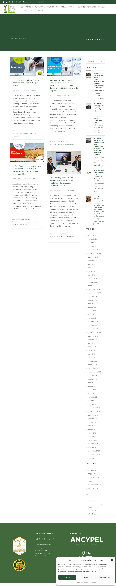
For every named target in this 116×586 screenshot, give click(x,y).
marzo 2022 (92, 397)
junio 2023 (92, 347)
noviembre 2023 (94, 332)
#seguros (34, 133)
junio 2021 (92, 429)
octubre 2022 (93, 375)
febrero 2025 (93, 282)
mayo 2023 (92, 350)
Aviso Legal (93, 582)
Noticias (91, 481)
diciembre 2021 (94, 408)
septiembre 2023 (94, 340)
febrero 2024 (93, 322)
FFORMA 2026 (93, 478)
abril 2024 (92, 314)
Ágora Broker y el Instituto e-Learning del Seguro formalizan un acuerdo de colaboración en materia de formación (98, 205)
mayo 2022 (92, 390)
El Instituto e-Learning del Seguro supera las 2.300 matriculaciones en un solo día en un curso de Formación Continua (99, 146)
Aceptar (67, 577)
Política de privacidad (82, 582)
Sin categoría (26, 219)
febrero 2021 (93, 444)
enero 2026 (92, 246)
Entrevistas (92, 470)
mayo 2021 (92, 433)
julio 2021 (91, 426)
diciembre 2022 (94, 368)
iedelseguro (16, 136)
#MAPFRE (33, 222)
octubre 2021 (93, 415)
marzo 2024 (92, 318)
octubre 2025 (93, 257)
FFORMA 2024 (93, 474)
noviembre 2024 (94, 293)
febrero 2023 (93, 361)
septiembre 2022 (94, 379)
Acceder (91, 501)
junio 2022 (92, 386)
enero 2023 (92, 365)
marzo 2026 (92, 239)
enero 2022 (92, 404)
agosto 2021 (92, 422)
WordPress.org (93, 514)
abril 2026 (92, 235)
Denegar (86, 577)
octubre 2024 (93, 296)
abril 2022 (92, 393)
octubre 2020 (93, 458)
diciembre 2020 (94, 451)
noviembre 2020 (94, 454)
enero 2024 (92, 325)
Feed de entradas (95, 504)
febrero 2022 (93, 401)
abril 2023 (92, 354)
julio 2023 (91, 343)
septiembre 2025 (94, 261)
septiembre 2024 (94, 300)
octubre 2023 (93, 336)
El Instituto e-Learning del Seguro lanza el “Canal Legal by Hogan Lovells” (26, 82)
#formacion (27, 133)
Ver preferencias (104, 577)
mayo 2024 (92, 311)
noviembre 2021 (94, 411)
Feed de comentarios (91, 509)
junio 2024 (92, 307)
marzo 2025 (92, 279)
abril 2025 (92, 275)
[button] (112, 560)
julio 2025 (91, 264)
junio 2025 (92, 268)
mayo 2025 (92, 271)
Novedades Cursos (28, 131)
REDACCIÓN (34, 90)
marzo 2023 (92, 358)
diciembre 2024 (94, 289)
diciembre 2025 (94, 250)
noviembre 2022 (94, 372)
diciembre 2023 (94, 329)
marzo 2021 (92, 440)
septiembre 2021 (94, 419)
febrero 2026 (93, 243)
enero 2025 (92, 286)
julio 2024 (91, 304)
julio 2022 (91, 383)
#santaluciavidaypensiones (58, 144)
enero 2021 (92, 447)
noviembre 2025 (94, 253)
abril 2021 (91, 437)
